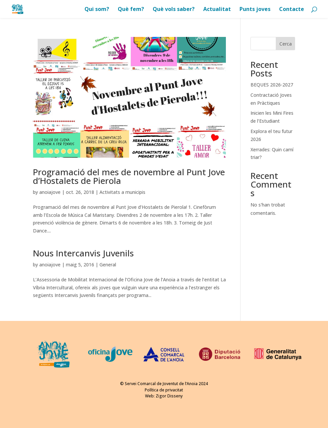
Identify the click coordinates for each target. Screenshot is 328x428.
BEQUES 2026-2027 (271, 84)
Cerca (285, 44)
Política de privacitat (164, 390)
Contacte (291, 10)
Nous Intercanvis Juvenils (83, 253)
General (107, 264)
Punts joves (255, 10)
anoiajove (50, 192)
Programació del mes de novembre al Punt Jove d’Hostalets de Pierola (129, 176)
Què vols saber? (174, 10)
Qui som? (96, 10)
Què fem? (131, 10)
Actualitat (217, 10)
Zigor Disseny (169, 396)
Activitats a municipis (122, 192)
